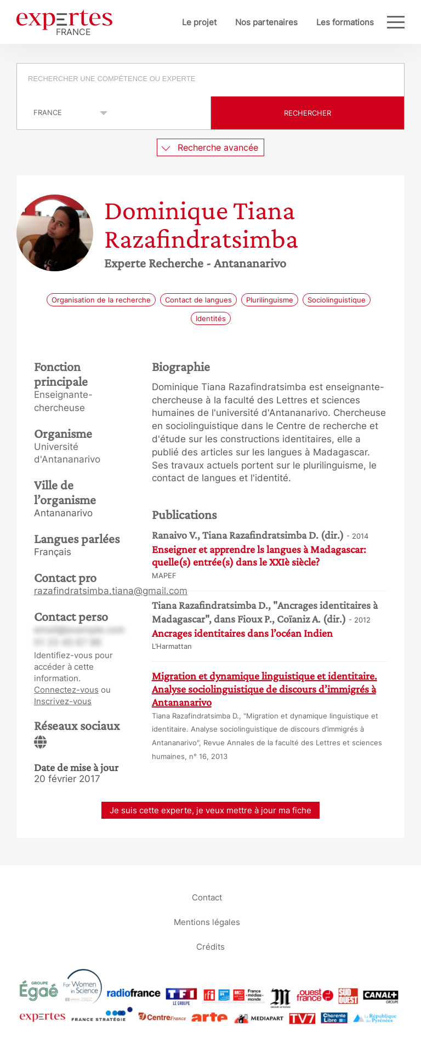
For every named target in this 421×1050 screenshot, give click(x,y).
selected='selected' (64, 112)
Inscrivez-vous (63, 701)
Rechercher (307, 113)
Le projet (199, 22)
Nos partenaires (266, 22)
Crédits (210, 946)
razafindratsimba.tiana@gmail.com (110, 590)
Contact (207, 897)
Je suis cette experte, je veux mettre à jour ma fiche (210, 810)
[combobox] (210, 80)
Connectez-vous (66, 689)
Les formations (345, 22)
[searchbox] (211, 80)
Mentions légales (207, 921)
